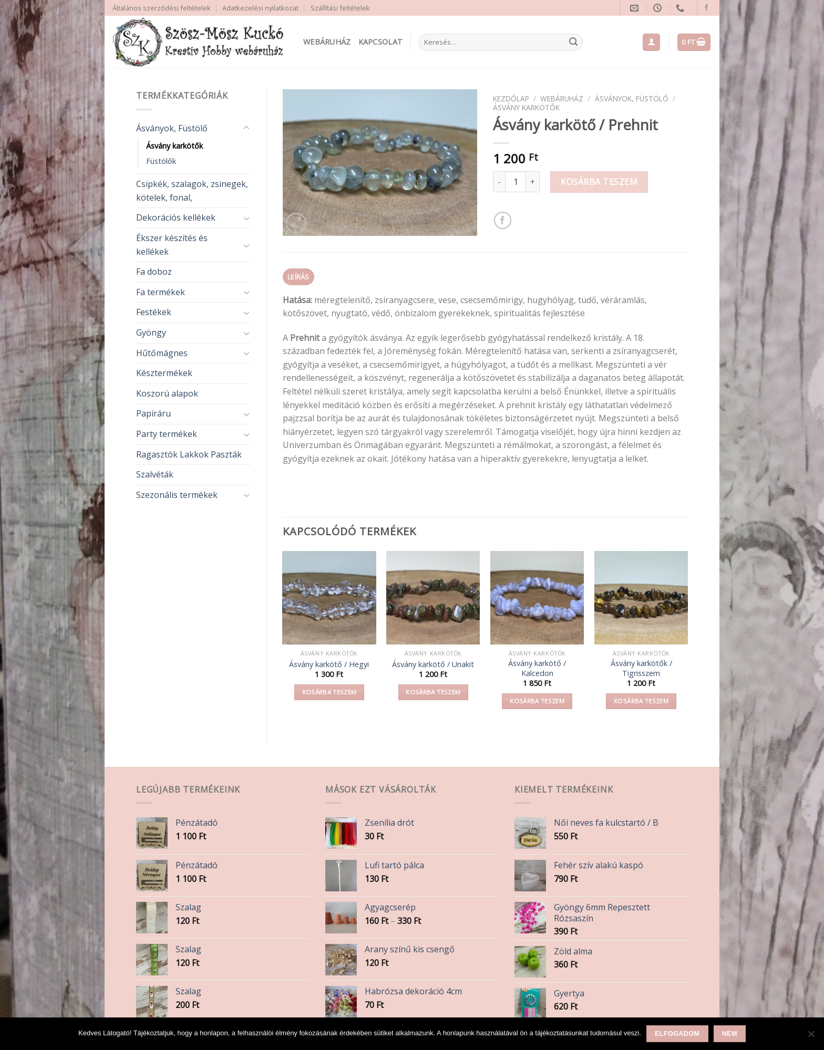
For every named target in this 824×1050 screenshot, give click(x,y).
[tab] (299, 276)
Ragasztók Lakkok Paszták (189, 454)
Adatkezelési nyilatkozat (260, 8)
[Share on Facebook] (502, 220)
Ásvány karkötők (174, 146)
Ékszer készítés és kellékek (172, 244)
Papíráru (153, 413)
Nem (729, 1033)
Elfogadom (677, 1033)
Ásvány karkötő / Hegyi (329, 664)
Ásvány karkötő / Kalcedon (537, 668)
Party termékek (166, 434)
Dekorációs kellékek (175, 217)
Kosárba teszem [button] (329, 692)
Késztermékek (164, 373)
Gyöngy (151, 332)
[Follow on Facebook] (706, 8)
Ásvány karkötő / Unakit (433, 664)
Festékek (153, 312)
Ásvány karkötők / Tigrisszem (641, 668)
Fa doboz (154, 271)
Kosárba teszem (599, 182)
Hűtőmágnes (162, 353)
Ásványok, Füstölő (172, 128)
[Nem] (811, 1036)
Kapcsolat (380, 42)
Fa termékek (160, 292)
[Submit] (573, 42)
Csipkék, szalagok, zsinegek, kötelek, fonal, (192, 190)
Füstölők (161, 161)
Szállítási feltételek (340, 8)
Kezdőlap (511, 98)
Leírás (298, 277)
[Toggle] (246, 128)
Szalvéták (154, 474)
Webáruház (327, 42)
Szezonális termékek (177, 495)
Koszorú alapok (167, 393)
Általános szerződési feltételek (161, 8)
